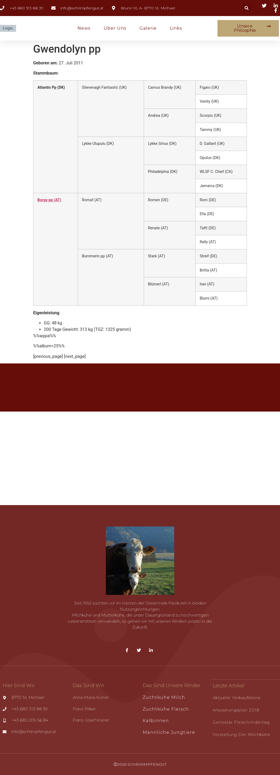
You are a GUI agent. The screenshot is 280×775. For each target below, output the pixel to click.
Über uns (115, 28)
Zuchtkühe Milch (164, 697)
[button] (247, 8)
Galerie (148, 28)
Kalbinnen (156, 720)
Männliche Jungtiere (169, 732)
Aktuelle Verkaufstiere (237, 697)
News (83, 28)
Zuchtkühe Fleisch (166, 709)
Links (176, 28)
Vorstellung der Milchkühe (241, 734)
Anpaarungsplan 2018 (236, 709)
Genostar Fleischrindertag (241, 721)
